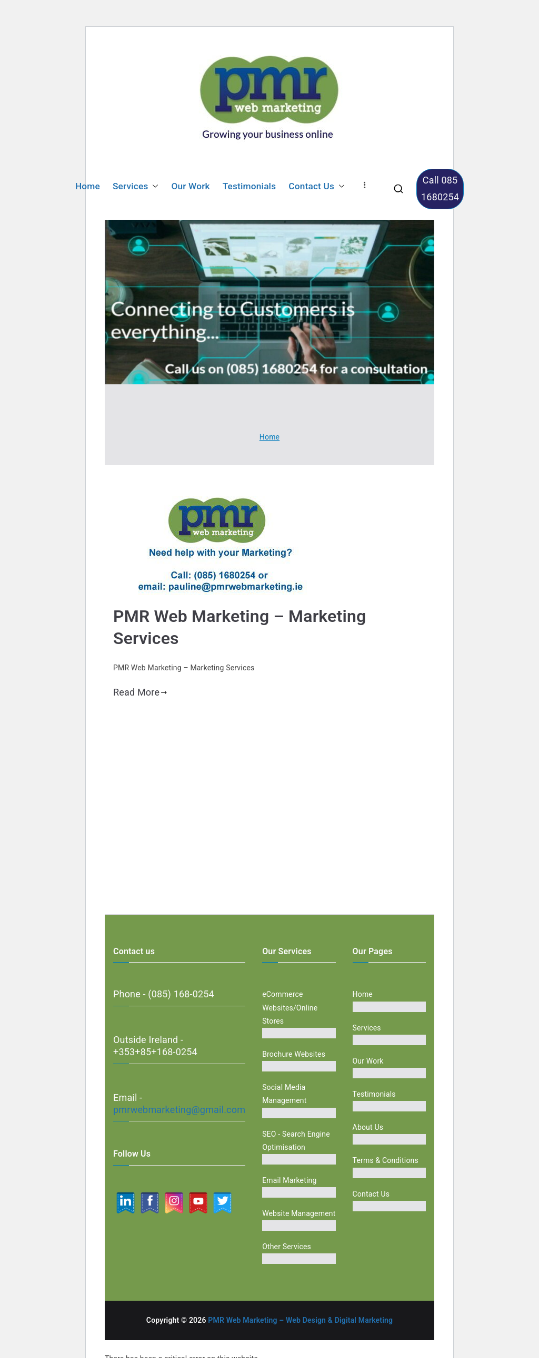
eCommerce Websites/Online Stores (289, 1007)
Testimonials (249, 186)
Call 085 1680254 (440, 188)
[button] (153, 186)
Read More (140, 692)
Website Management (298, 1213)
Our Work (190, 186)
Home (87, 186)
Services (136, 186)
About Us (368, 1127)
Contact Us (316, 186)
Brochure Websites (293, 1054)
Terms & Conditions (385, 1160)
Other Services (286, 1246)
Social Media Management (284, 1094)
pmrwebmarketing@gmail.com (179, 1109)
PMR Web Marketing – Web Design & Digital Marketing (300, 1320)
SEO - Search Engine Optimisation (296, 1140)
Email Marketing (289, 1180)
